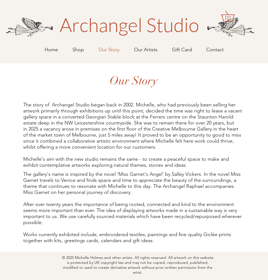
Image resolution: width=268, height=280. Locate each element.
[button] (233, 16)
